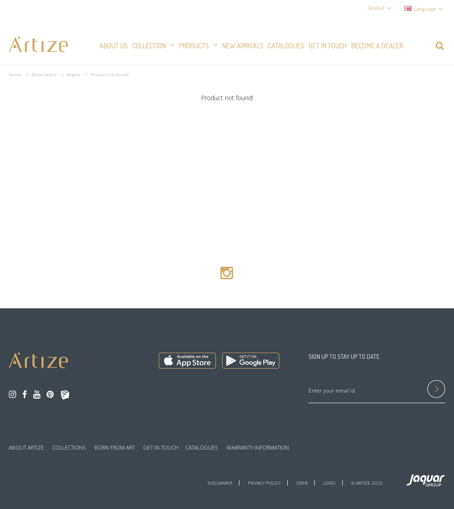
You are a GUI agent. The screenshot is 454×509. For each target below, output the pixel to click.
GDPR (302, 483)
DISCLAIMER (219, 483)
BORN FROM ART (114, 447)
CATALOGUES (201, 447)
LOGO (329, 483)
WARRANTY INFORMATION (258, 447)
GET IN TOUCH (161, 447)
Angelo (73, 74)
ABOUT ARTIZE (26, 447)
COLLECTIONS (69, 447)
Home (15, 74)
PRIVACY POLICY (264, 483)
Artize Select (43, 74)
